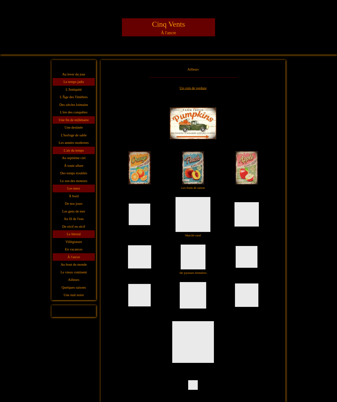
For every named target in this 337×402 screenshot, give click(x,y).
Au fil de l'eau (74, 219)
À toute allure (73, 166)
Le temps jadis (73, 82)
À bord (74, 196)
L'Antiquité (74, 89)
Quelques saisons (74, 287)
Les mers (73, 188)
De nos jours (74, 203)
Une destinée (74, 127)
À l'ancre (73, 257)
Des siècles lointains (73, 105)
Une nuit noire (74, 295)
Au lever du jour (73, 74)
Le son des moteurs (73, 181)
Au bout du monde (74, 264)
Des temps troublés (73, 173)
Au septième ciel (74, 158)
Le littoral (74, 234)
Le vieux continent (74, 272)
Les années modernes (74, 143)
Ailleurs (73, 280)
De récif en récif (73, 226)
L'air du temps (74, 150)
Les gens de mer (73, 211)
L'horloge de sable (74, 135)
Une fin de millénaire (74, 120)
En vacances (74, 249)
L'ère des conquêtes (74, 112)
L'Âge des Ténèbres (74, 97)
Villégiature (74, 242)
